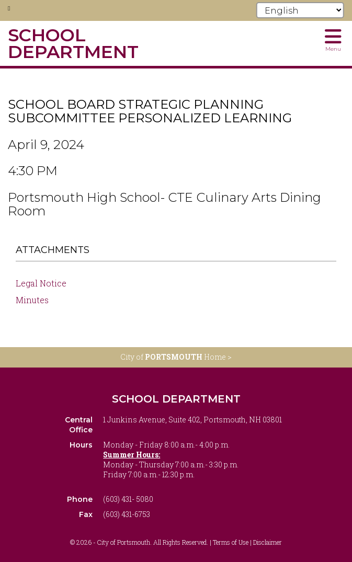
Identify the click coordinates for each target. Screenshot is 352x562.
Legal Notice (41, 283)
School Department (176, 399)
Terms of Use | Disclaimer (247, 542)
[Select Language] (300, 10)
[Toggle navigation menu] (333, 39)
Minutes (32, 299)
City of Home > (176, 357)
